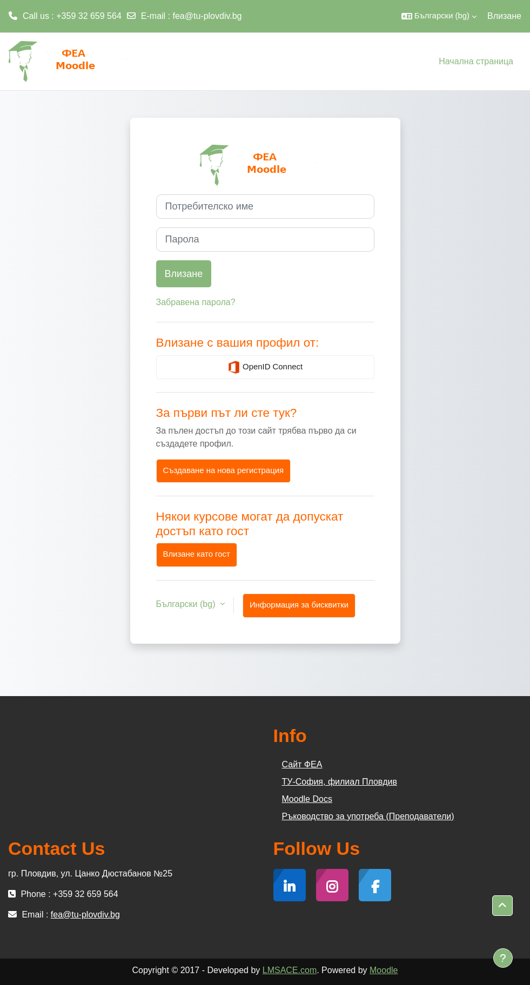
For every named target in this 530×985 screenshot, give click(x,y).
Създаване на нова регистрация (223, 470)
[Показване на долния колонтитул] (503, 958)
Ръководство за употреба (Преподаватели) (368, 816)
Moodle (384, 970)
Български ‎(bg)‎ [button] (187, 604)
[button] (439, 16)
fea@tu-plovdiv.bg (207, 16)
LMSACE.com (290, 970)
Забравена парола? (196, 302)
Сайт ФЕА (302, 764)
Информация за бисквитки (299, 605)
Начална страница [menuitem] (476, 61)
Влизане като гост (196, 554)
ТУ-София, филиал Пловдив (339, 781)
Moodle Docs (307, 799)
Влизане (504, 16)
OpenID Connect (265, 367)
